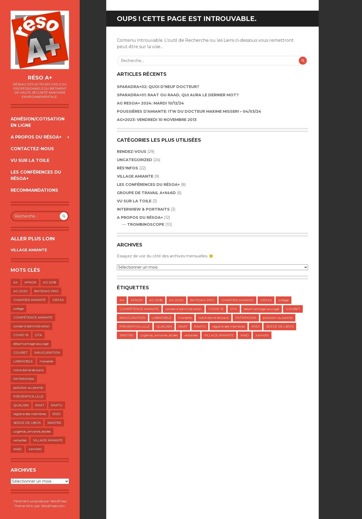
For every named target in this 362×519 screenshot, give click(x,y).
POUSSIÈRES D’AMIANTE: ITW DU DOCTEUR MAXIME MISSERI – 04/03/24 (189, 111)
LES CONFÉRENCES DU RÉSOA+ (36, 175)
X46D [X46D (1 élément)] (17, 449)
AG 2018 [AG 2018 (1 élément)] (49, 282)
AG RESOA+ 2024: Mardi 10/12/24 (150, 103)
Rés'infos (127, 168)
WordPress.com (53, 506)
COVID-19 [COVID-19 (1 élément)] (20, 335)
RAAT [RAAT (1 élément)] (39, 405)
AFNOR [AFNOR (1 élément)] (30, 282)
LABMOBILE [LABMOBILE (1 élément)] (23, 361)
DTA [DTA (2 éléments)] (38, 335)
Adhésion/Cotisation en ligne (38, 122)
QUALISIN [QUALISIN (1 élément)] (21, 405)
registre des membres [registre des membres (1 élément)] (29, 414)
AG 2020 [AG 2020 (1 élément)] (20, 291)
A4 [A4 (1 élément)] (15, 282)
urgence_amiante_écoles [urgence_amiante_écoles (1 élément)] (32, 431)
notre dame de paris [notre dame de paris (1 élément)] (28, 370)
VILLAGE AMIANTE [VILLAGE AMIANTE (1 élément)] (48, 440)
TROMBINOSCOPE (145, 224)
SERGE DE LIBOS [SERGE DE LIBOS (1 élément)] (27, 423)
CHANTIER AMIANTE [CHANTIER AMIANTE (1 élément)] (29, 300)
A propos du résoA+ (36, 137)
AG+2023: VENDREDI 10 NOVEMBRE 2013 (157, 119)
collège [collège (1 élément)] (18, 309)
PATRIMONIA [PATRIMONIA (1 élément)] (23, 379)
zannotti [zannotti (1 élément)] (35, 449)
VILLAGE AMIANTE (29, 250)
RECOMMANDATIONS (34, 190)
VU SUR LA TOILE (30, 160)
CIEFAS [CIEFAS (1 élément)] (58, 300)
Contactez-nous (32, 148)
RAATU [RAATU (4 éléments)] (56, 405)
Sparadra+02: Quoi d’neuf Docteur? (158, 86)
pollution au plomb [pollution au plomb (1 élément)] (28, 388)
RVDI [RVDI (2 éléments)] (57, 414)
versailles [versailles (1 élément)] (20, 440)
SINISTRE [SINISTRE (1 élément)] (54, 423)
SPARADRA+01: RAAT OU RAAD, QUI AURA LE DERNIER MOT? (178, 95)
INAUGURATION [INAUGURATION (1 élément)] (47, 352)
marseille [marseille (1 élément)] (46, 361)
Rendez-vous (131, 151)
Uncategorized (134, 159)
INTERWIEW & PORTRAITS (143, 209)
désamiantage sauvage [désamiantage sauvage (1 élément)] (31, 344)
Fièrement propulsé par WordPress (40, 501)
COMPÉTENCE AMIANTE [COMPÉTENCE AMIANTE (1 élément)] (33, 317)
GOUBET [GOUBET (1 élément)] (20, 352)
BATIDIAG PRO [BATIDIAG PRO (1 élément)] (46, 291)
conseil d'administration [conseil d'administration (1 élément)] (31, 326)
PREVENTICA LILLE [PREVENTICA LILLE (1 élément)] (28, 396)
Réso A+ (40, 77)
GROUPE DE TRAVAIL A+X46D (146, 192)
